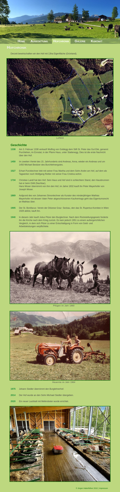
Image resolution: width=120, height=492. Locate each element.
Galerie (80, 41)
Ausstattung (39, 41)
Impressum (103, 488)
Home (21, 41)
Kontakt (96, 41)
